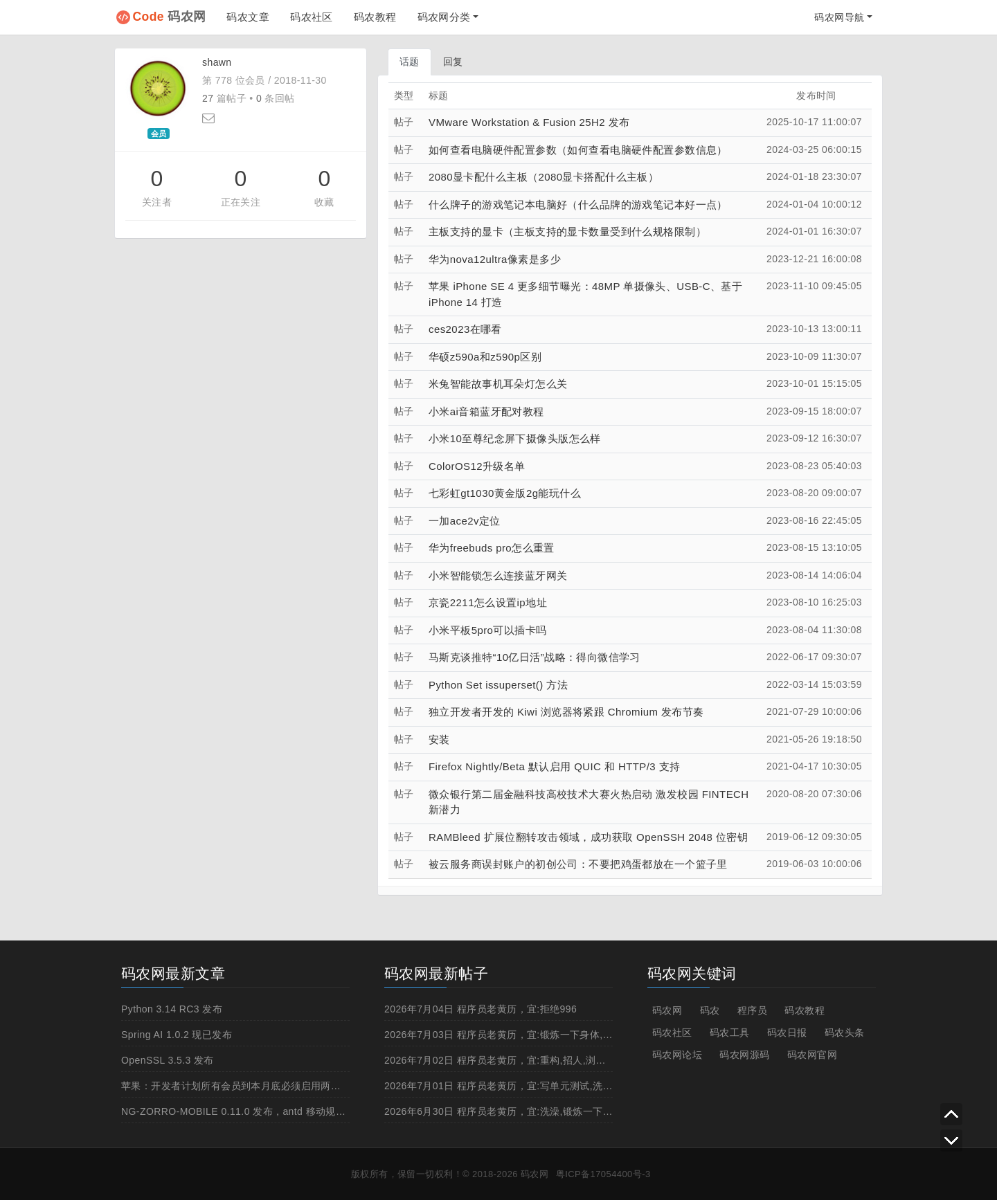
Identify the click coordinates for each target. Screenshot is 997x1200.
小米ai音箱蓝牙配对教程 (486, 411)
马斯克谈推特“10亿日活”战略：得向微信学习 (534, 657)
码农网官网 (812, 1054)
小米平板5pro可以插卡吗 (487, 630)
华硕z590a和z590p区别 (485, 357)
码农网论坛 (677, 1054)
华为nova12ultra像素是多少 (495, 259)
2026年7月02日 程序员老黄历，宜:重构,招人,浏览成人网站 (515, 1060)
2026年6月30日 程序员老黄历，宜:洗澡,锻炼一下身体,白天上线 (524, 1111)
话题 (409, 61)
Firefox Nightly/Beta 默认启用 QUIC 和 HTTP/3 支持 (555, 766)
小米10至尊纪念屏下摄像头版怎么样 (515, 438)
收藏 (324, 202)
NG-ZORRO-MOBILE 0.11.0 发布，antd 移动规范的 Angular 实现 (269, 1111)
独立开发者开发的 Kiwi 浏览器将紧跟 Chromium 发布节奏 (566, 712)
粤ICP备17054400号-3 (603, 1174)
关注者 (157, 202)
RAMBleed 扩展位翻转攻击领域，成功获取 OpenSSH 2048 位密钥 (588, 837)
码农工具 (730, 1032)
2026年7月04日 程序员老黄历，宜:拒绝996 (480, 1009)
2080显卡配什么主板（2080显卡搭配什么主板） (543, 177)
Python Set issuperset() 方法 (498, 685)
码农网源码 (744, 1054)
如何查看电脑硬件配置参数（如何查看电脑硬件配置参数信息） (578, 150)
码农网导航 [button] (839, 17)
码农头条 (845, 1032)
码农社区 (311, 17)
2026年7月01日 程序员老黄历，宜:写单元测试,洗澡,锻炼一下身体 (530, 1085)
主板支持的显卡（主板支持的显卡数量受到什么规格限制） (567, 231)
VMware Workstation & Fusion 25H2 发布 (529, 122)
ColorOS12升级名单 (477, 466)
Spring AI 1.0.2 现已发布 (176, 1034)
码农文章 (247, 17)
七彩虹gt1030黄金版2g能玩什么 (505, 493)
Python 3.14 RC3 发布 (171, 1009)
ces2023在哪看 (465, 329)
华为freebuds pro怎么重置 (492, 548)
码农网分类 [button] (444, 17)
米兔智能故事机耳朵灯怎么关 (498, 384)
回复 (453, 61)
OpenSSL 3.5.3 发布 (167, 1060)
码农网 (169, 17)
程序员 (752, 1010)
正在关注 (241, 202)
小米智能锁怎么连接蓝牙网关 (498, 575)
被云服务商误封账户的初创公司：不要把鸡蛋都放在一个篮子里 (578, 864)
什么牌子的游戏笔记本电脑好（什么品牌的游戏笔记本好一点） (578, 204)
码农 (710, 1010)
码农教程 (375, 17)
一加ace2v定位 (465, 521)
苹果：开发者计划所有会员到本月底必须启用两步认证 (241, 1085)
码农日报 (787, 1032)
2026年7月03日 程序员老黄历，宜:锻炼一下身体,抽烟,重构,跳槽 (526, 1034)
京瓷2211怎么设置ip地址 (488, 602)
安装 (439, 739)
